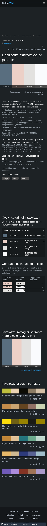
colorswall (8, 43)
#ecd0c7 (14, 241)
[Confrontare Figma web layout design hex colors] (43, 479)
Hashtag (12, 519)
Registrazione (15, 92)
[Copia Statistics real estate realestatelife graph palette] (40, 464)
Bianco (25, 178)
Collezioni (10, 515)
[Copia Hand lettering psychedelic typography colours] (40, 431)
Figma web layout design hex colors (18, 476)
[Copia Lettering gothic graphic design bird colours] (40, 399)
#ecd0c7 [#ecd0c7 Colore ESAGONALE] (5, 240)
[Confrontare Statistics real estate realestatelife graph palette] (43, 464)
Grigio (5, 178)
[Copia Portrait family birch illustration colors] (40, 414)
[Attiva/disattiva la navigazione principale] (44, 3)
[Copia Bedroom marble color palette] (31, 164)
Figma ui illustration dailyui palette (18, 444)
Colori (20, 515)
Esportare (36, 49)
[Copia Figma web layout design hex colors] (40, 479)
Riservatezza (33, 519)
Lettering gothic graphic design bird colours (22, 396)
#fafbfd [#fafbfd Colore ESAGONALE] (5, 253)
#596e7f (14, 235)
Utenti (21, 519)
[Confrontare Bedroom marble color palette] (44, 49)
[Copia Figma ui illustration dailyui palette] (40, 446)
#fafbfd (14, 254)
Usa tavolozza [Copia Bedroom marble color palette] (22, 49)
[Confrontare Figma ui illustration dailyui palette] (43, 446)
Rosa (15, 178)
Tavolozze (13, 511)
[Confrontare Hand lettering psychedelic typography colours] (43, 431)
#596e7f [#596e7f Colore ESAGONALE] (5, 234)
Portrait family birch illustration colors (19, 411)
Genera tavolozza (33, 515)
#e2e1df (14, 248)
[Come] (42, 46)
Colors (8, 3)
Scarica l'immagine (31, 370)
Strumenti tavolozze (29, 511)
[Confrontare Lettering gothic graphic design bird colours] (43, 399)
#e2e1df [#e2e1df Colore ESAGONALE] (5, 246)
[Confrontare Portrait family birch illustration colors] (43, 414)
